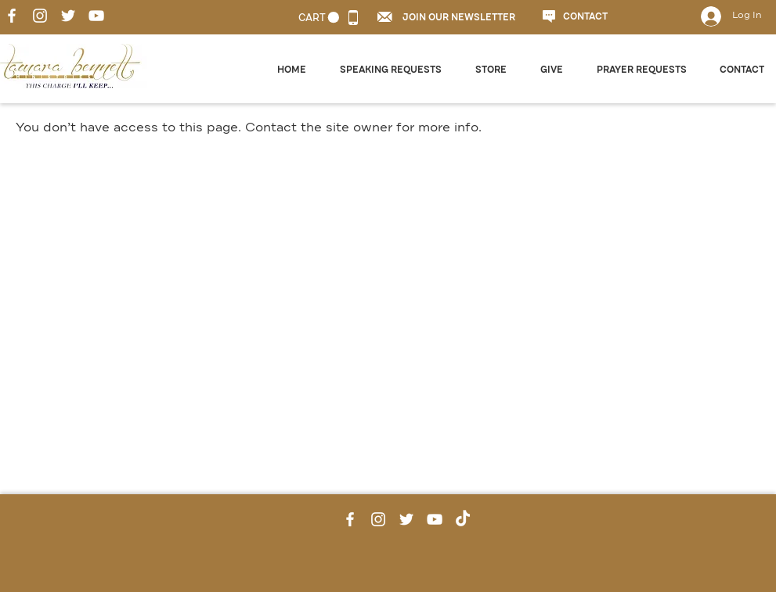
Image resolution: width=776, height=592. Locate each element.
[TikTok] (462, 519)
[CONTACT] (589, 17)
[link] (318, 17)
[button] (384, 17)
